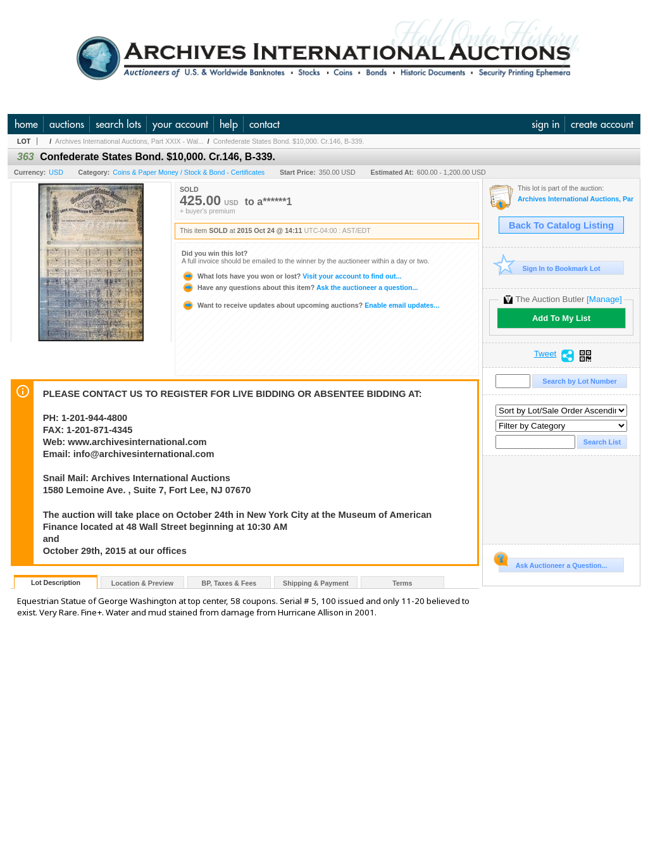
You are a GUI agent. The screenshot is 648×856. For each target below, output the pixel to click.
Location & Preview (142, 583)
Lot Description (55, 582)
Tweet (545, 353)
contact (264, 124)
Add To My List (561, 318)
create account (602, 124)
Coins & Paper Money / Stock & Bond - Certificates (189, 172)
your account (180, 124)
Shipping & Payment (316, 583)
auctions (66, 124)
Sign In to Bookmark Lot (550, 268)
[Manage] (604, 299)
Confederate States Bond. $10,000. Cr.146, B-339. (288, 141)
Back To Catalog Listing (561, 225)
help (229, 124)
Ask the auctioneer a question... (300, 287)
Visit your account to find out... (291, 276)
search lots (118, 124)
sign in (545, 124)
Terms (402, 583)
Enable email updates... (310, 305)
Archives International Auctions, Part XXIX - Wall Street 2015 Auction (575, 199)
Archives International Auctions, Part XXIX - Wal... (129, 141)
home (26, 124)
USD (56, 172)
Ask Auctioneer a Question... (553, 563)
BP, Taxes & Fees (229, 583)
